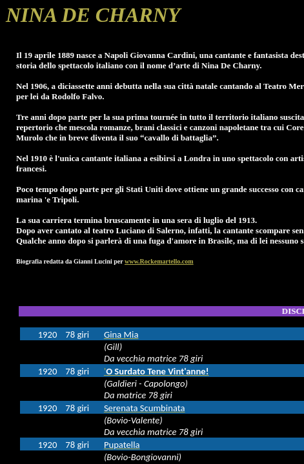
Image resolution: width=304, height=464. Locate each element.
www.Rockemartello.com (159, 261)
